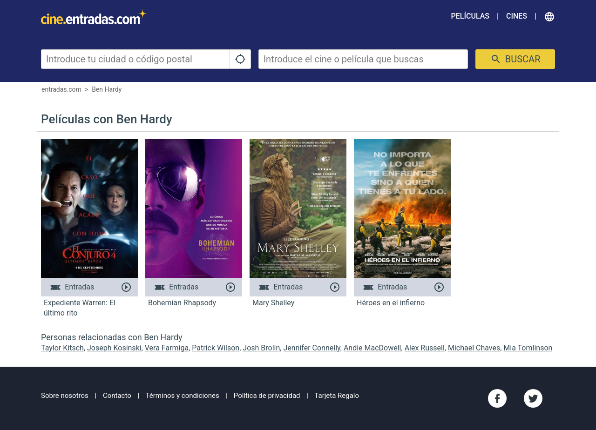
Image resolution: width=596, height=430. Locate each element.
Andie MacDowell (372, 347)
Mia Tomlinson (527, 347)
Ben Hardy (107, 89)
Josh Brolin (261, 347)
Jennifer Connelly (311, 347)
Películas (470, 16)
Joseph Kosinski (114, 347)
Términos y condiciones (182, 395)
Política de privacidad (267, 395)
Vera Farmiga (167, 347)
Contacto (117, 395)
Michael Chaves (474, 347)
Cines (516, 16)
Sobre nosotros (64, 395)
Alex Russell (425, 347)
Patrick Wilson (215, 347)
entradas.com (61, 89)
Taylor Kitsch (62, 347)
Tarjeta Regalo (336, 395)
